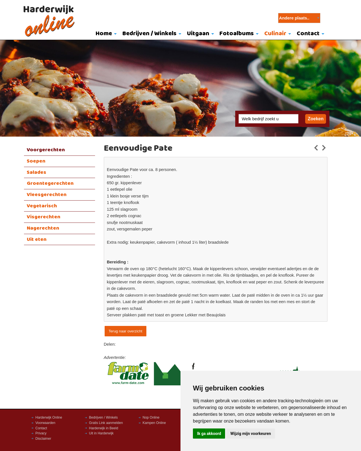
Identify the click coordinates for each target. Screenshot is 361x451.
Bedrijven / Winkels (149, 34)
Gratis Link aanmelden (106, 423)
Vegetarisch (42, 206)
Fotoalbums (236, 34)
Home (104, 34)
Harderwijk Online (49, 417)
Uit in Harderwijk (101, 433)
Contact (308, 34)
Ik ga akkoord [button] (209, 433)
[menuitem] (105, 34)
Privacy (41, 433)
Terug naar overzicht (125, 331)
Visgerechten (43, 217)
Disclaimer (43, 439)
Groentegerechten (50, 183)
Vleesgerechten (47, 194)
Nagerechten (43, 228)
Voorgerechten (46, 150)
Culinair (275, 34)
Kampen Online (154, 423)
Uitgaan (198, 34)
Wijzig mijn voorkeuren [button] (250, 433)
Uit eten (37, 239)
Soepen (36, 161)
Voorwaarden (46, 423)
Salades (36, 172)
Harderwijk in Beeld (103, 428)
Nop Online (151, 417)
